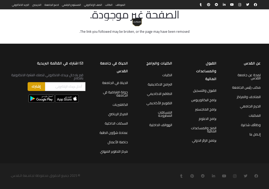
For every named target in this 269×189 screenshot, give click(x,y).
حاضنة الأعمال (118, 142)
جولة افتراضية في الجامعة (115, 93)
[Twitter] (248, 5)
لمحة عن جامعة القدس (249, 76)
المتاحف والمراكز (249, 97)
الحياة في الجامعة (115, 83)
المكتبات (255, 115)
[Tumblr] (201, 5)
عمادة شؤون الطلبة (113, 132)
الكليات (167, 75)
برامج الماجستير (205, 109)
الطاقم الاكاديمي (159, 93)
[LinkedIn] (224, 5)
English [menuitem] (16, 20)
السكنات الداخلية (116, 123)
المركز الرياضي (118, 114)
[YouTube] (232, 5)
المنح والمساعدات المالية (203, 129)
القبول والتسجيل (204, 90)
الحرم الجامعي (250, 106)
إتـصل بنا (255, 134)
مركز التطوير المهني (114, 151)
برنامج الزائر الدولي (204, 140)
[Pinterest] (208, 5)
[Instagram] (240, 5)
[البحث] (32, 20)
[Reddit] (216, 5)
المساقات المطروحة (165, 114)
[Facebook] (255, 5)
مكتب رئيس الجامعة (246, 87)
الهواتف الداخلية (160, 125)
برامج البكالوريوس (203, 100)
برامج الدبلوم (207, 118)
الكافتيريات (120, 104)
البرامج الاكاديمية (160, 84)
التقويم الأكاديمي (159, 103)
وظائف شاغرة (251, 125)
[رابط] (137, 22)
